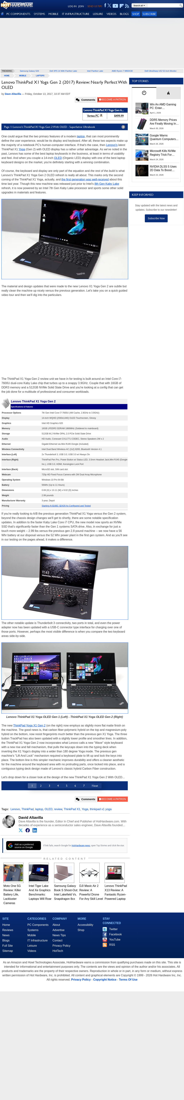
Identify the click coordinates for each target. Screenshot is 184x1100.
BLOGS (124, 14)
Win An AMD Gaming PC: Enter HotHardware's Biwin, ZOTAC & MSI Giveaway (163, 106)
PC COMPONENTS (18, 14)
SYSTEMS (39, 14)
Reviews (7, 930)
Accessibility (85, 924)
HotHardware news (81, 845)
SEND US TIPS (94, 6)
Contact (57, 940)
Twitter (113, 929)
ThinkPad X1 (72, 809)
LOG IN (72, 6)
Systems (32, 930)
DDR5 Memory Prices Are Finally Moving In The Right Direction (163, 122)
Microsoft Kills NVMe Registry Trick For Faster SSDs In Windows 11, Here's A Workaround (163, 153)
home (7, 76)
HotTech (57, 950)
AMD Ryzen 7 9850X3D (122, 71)
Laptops (40, 76)
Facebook (115, 934)
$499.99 (119, 115)
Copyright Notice (104, 979)
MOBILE (53, 14)
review (58, 809)
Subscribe (149, 13)
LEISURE (98, 14)
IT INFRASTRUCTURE (75, 14)
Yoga (22, 149)
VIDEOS (111, 14)
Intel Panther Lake (95, 71)
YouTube (114, 939)
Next (95, 785)
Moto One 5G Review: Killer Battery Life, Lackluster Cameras (12, 894)
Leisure (32, 945)
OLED (58, 157)
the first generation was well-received (85, 179)
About (56, 924)
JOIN (81, 6)
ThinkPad (27, 809)
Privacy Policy (61, 945)
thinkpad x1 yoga (101, 809)
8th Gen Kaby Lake (107, 183)
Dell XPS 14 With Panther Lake (63, 71)
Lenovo (15, 809)
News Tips (59, 935)
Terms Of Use (128, 979)
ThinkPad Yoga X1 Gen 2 (29, 725)
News (6, 935)
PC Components (38, 924)
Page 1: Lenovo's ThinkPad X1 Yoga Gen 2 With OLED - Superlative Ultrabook (65, 127)
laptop (81, 136)
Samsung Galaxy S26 (29, 71)
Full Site (7, 945)
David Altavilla (31, 818)
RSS (112, 944)
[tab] (144, 93)
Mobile (22, 76)
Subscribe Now (156, 218)
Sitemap (7, 950)
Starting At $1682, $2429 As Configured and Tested (66, 506)
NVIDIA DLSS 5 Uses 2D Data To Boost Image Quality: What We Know (163, 168)
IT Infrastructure (37, 940)
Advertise (58, 930)
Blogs (6, 940)
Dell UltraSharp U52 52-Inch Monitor (160, 71)
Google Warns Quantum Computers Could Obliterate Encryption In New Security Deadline (163, 137)
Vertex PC (93, 115)
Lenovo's (112, 145)
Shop (135, 13)
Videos (31, 950)
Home (6, 924)
